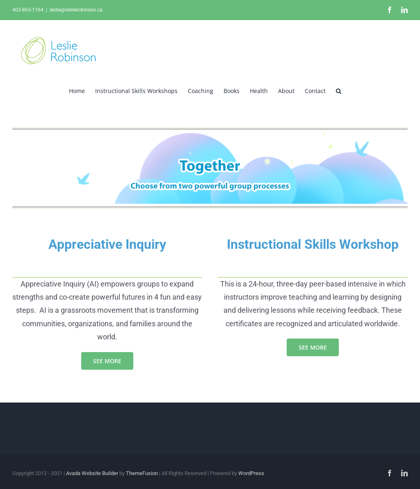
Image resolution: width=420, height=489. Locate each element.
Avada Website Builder (92, 473)
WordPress (251, 473)
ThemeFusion (142, 473)
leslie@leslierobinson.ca (76, 10)
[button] (338, 90)
